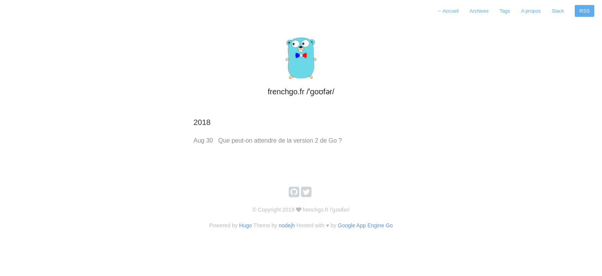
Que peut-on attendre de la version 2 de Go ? (280, 140)
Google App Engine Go (365, 225)
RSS (584, 11)
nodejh (287, 225)
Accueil (448, 11)
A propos (531, 11)
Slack (558, 11)
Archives (479, 11)
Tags (504, 11)
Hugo (245, 225)
